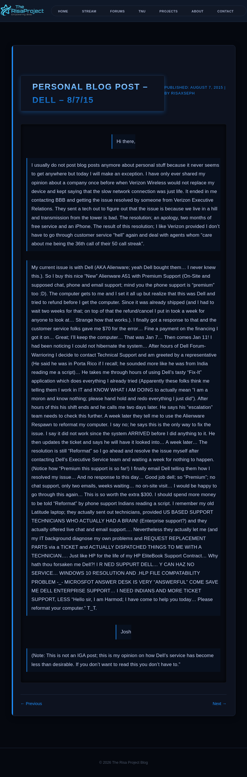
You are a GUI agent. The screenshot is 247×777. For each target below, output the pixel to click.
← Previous (31, 703)
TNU (142, 11)
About (198, 11)
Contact (225, 11)
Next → (220, 703)
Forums (117, 11)
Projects (168, 11)
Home (63, 11)
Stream (89, 11)
